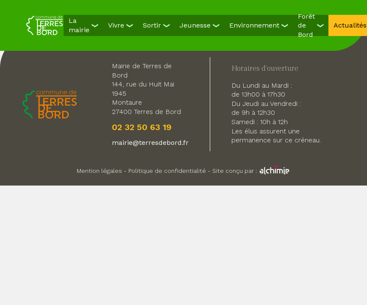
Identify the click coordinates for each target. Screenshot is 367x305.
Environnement (254, 25)
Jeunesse (195, 25)
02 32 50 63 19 (142, 127)
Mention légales (99, 170)
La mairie (79, 25)
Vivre (116, 25)
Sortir (152, 25)
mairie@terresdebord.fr (150, 143)
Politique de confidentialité (167, 170)
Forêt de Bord (306, 25)
